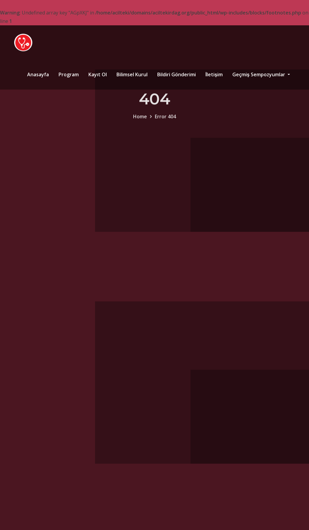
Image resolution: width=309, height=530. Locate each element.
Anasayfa (38, 74)
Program (69, 74)
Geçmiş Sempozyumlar (261, 74)
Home (140, 121)
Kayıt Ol (97, 74)
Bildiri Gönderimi (176, 74)
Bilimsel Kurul (132, 74)
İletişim (214, 74)
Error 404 (165, 121)
